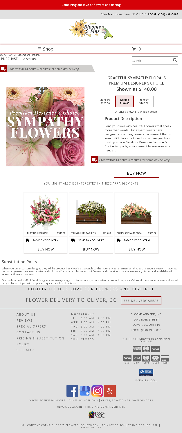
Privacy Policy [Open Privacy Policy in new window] (113, 425)
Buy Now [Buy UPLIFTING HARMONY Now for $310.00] (45, 249)
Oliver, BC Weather (70, 406)
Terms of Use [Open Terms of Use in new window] (91, 427)
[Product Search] (151, 61)
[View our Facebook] (72, 395)
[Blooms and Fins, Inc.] (91, 39)
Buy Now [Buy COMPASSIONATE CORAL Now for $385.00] (136, 249)
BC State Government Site (106, 406)
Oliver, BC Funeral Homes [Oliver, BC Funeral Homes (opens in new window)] (47, 400)
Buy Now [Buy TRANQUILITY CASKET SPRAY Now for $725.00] (91, 249)
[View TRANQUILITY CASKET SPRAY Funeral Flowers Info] (91, 212)
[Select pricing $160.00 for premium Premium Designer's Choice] (144, 101)
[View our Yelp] (110, 395)
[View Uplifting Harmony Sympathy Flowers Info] (45, 212)
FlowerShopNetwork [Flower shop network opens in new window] (82, 425)
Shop (45, 49)
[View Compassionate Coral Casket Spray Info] (136, 212)
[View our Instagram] (97, 395)
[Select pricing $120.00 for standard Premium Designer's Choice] (105, 101)
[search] (175, 60)
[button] (146, 372)
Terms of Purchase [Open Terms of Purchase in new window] (143, 425)
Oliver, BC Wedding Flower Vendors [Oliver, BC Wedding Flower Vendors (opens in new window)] (127, 400)
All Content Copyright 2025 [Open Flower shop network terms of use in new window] (43, 425)
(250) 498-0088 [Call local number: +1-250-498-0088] (168, 14)
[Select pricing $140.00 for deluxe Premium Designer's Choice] (124, 101)
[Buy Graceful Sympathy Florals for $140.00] (136, 173)
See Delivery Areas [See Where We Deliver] (141, 300)
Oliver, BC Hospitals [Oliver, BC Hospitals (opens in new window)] (83, 400)
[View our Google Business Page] (85, 395)
